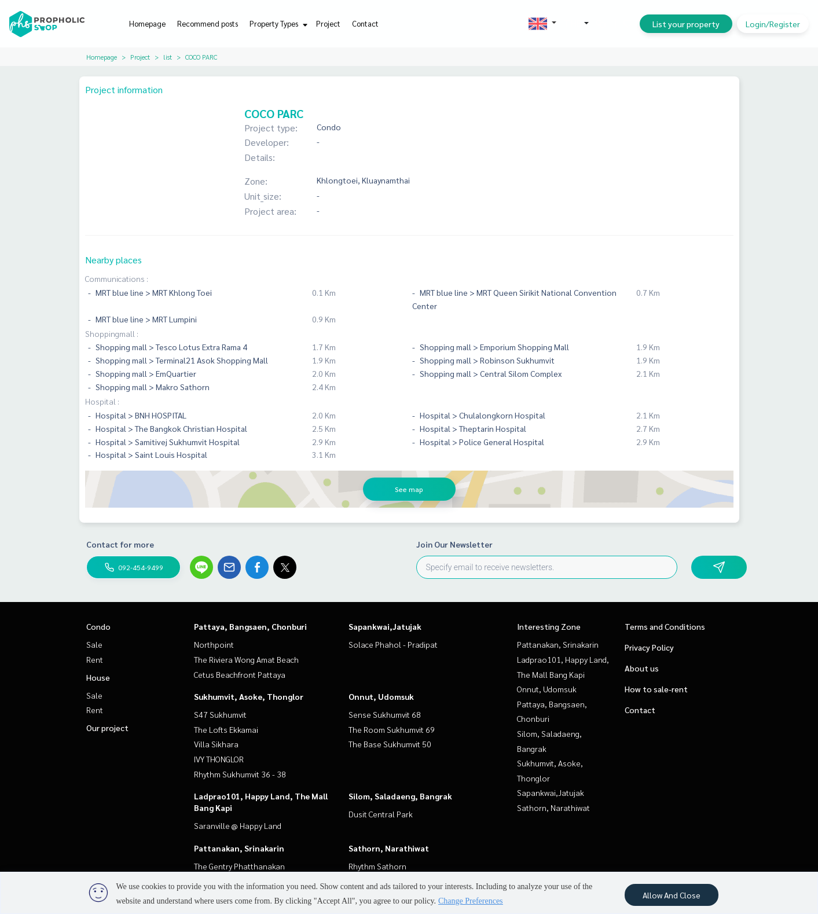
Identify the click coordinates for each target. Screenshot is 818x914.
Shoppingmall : (111, 333)
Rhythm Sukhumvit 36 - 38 (240, 774)
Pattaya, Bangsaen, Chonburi (250, 626)
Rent (94, 659)
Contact (365, 23)
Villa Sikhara (216, 744)
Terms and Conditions (665, 626)
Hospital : (102, 401)
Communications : (116, 278)
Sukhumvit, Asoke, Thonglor (248, 696)
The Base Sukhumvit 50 (390, 744)
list (167, 56)
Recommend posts (207, 23)
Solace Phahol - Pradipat (393, 644)
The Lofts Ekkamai (226, 729)
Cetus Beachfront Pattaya (239, 674)
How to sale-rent (656, 689)
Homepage (147, 23)
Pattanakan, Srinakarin (239, 848)
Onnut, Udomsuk (381, 696)
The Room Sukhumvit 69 (392, 729)
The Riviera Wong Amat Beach (246, 659)
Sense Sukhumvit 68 (385, 714)
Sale (94, 644)
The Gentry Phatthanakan (239, 866)
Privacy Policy (649, 647)
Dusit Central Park (381, 814)
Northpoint (214, 644)
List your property (686, 24)
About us (642, 668)
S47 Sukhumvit (220, 714)
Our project (107, 727)
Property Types (277, 23)
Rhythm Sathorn (377, 866)
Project (328, 23)
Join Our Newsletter (454, 544)
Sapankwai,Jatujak (385, 626)
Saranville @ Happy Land (237, 825)
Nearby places (113, 260)
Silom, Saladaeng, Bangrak (400, 796)
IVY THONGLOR (219, 759)
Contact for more (120, 544)
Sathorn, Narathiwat (389, 848)
